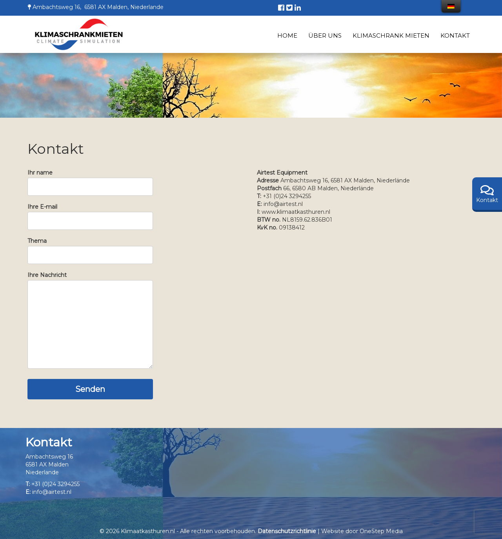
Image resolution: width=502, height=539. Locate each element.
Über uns (325, 35)
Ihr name (90, 179)
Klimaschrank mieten (391, 35)
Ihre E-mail (90, 213)
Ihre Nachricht (90, 321)
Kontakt (455, 35)
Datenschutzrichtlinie (287, 531)
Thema (90, 248)
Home (287, 35)
